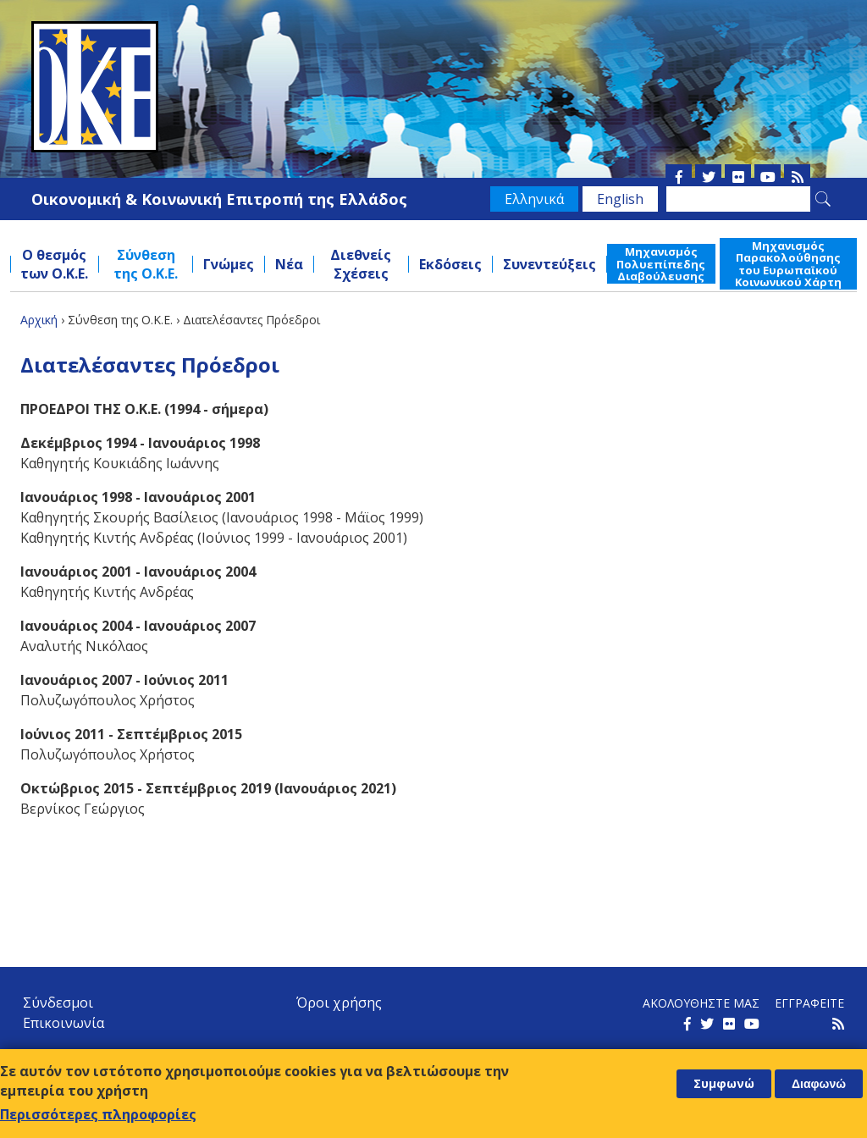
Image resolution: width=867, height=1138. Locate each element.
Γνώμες (228, 264)
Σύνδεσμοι (58, 1002)
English (620, 199)
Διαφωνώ (819, 1084)
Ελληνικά (534, 199)
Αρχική (39, 320)
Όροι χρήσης (339, 1002)
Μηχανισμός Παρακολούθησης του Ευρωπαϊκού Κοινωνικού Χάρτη (788, 264)
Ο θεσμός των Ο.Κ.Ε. (54, 264)
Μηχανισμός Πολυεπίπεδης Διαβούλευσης (660, 264)
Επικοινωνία (63, 1023)
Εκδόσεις (450, 264)
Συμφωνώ (723, 1083)
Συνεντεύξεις (549, 264)
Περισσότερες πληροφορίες (98, 1114)
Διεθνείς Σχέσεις (360, 264)
